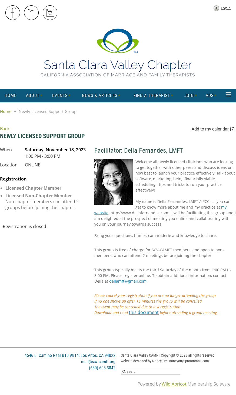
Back (4, 129)
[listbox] (213, 129)
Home (5, 111)
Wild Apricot (174, 384)
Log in (226, 7)
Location (9, 165)
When (6, 150)
